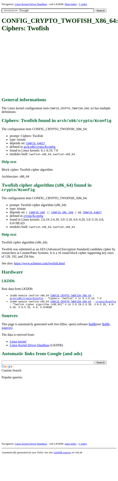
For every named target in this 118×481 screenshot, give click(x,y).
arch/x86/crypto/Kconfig (39, 146)
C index (83, 4)
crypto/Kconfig (33, 217)
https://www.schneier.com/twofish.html (39, 264)
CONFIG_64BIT (35, 143)
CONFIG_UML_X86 (62, 213)
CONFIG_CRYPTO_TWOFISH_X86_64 (71, 296)
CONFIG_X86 (37, 213)
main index (70, 446)
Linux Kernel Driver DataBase (31, 4)
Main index (71, 4)
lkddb (92, 327)
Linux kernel (18, 344)
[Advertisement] (50, 64)
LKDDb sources (62, 455)
